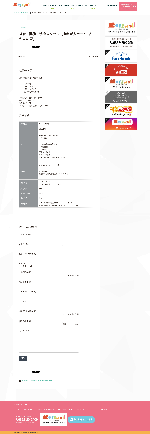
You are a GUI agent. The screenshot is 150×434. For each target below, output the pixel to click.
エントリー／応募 (111, 7)
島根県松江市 (34, 379)
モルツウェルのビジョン (52, 7)
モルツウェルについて (93, 7)
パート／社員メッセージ (73, 7)
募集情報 (25, 379)
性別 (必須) (23, 258)
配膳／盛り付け (46, 379)
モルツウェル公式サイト (26, 409)
